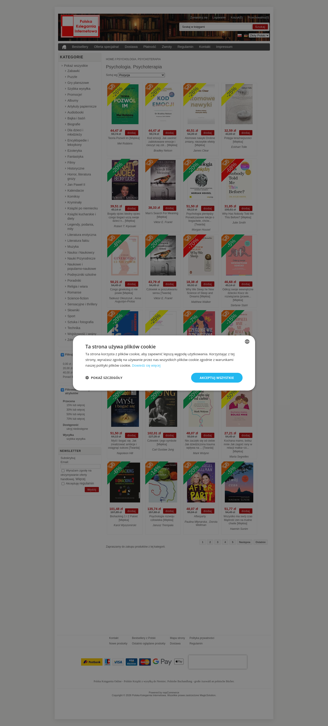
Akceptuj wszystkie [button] (216, 377)
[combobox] (247, 341)
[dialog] (164, 363)
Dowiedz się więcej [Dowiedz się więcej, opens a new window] (146, 365)
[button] (103, 378)
